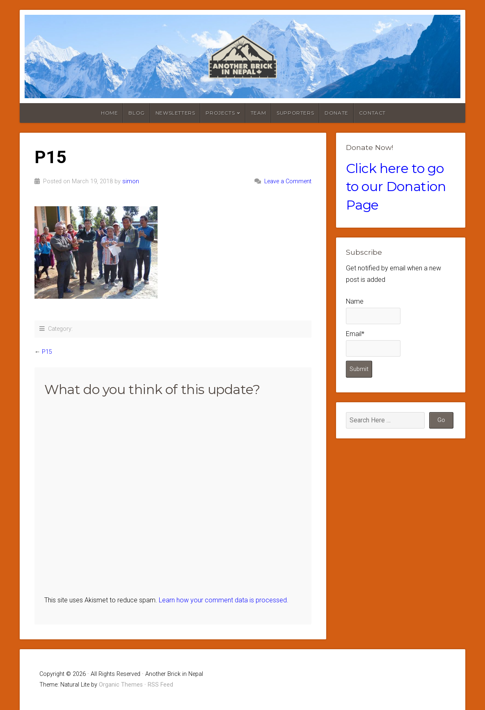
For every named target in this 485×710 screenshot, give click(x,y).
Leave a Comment (287, 181)
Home (109, 113)
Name (373, 310)
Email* (373, 343)
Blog (136, 113)
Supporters (295, 113)
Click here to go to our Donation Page (396, 186)
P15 (47, 351)
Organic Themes (121, 684)
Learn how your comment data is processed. (223, 600)
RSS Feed (160, 684)
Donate (336, 113)
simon (130, 181)
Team (258, 113)
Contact (372, 113)
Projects (220, 113)
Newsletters (175, 113)
